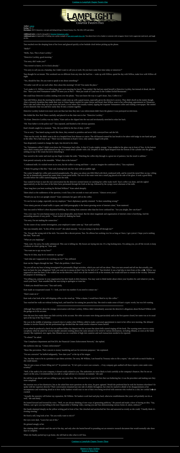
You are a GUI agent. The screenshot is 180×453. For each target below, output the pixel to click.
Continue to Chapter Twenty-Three (90, 441)
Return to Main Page (90, 451)
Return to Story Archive (90, 448)
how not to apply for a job (76, 36)
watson (32, 26)
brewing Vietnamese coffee (60, 34)
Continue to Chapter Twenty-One (90, 2)
